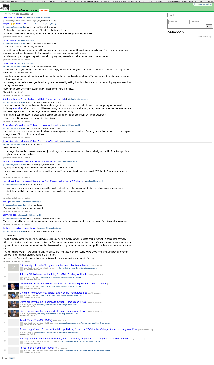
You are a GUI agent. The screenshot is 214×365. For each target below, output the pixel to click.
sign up (202, 4)
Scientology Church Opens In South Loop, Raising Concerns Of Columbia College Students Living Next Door (79, 329)
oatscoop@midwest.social (24, 10)
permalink (7, 37)
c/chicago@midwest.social (72, 295)
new (13, 14)
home (3, 1)
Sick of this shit (9, 40)
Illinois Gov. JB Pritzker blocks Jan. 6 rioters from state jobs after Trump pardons (63, 283)
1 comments (28, 297)
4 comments (28, 343)
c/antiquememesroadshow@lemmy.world (95, 323)
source (20, 37)
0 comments (28, 270)
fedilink (14, 37)
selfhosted (62, 1)
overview (44, 10)
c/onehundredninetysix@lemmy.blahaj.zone (43, 24)
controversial (24, 14)
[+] (4, 21)
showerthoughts (189, 1)
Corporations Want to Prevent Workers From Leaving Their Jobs (31, 125)
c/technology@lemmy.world (78, 99)
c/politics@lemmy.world (94, 181)
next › (12, 358)
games (79, 1)
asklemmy (52, 1)
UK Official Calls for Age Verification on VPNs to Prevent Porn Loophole (34, 99)
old (32, 14)
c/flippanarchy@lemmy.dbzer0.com (38, 17)
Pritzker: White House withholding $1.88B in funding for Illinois (54, 274)
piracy (24, 1)
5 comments (28, 352)
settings (209, 4)
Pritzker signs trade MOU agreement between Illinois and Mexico (55, 265)
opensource (105, 1)
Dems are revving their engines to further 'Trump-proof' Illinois (53, 302)
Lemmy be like (9, 215)
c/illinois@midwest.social (88, 268)
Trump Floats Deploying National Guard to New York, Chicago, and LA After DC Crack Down (43, 181)
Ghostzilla (17, 108)
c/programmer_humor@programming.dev (27, 202)
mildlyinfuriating (119, 1)
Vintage (6, 202)
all (8, 1)
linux (31, 1)
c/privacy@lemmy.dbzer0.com (50, 228)
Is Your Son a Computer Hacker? (38, 348)
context (27, 37)
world (37, 1)
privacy (72, 1)
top (17, 14)
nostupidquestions (91, 1)
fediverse (202, 1)
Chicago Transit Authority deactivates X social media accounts (54, 292)
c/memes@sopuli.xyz (26, 40)
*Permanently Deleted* (13, 17)
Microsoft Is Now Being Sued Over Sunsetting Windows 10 (29, 161)
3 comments (28, 288)
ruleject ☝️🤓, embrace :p (14, 24)
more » (210, 1)
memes (44, 1)
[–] (4, 27)
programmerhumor (173, 1)
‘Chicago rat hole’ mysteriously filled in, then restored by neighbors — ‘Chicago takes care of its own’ (74, 338)
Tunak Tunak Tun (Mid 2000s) (36, 320)
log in (196, 4)
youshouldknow (134, 1)
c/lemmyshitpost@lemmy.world (29, 215)
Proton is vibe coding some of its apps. (20, 228)
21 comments (29, 325)
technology (15, 1)
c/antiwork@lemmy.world (70, 125)
